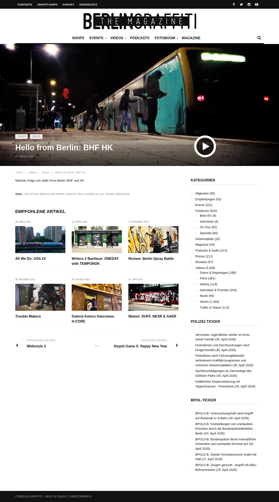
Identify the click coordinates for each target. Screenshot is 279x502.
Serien (21, 136)
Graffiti (71, 194)
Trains (109, 194)
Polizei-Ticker (205, 321)
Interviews (207, 221)
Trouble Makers (28, 316)
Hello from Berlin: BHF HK (70, 172)
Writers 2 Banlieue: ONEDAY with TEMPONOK (95, 261)
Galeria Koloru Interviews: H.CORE (93, 318)
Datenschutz (88, 4)
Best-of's (206, 215)
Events (97, 38)
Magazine (191, 38)
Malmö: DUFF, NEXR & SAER (152, 316)
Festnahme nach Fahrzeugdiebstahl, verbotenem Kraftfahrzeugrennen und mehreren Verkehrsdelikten (220, 360)
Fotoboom (166, 38)
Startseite (24, 4)
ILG (102, 194)
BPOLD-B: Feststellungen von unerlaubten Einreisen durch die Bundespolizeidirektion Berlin (224, 428)
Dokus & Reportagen (214, 272)
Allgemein (202, 193)
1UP (26, 194)
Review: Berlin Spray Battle (151, 258)
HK (97, 194)
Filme (203, 278)
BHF (52, 194)
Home (19, 172)
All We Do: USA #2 (30, 258)
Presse (200, 256)
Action (34, 194)
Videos (117, 38)
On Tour (205, 227)
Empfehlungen (205, 199)
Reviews (201, 262)
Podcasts (140, 38)
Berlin (44, 194)
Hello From (86, 194)
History (204, 284)
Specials (205, 233)
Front (60, 194)
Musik (204, 295)
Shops (78, 38)
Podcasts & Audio (207, 250)
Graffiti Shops (47, 4)
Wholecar (123, 194)
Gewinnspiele (204, 239)
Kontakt (68, 4)
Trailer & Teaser (210, 307)
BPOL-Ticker (203, 400)
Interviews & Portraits (214, 290)
